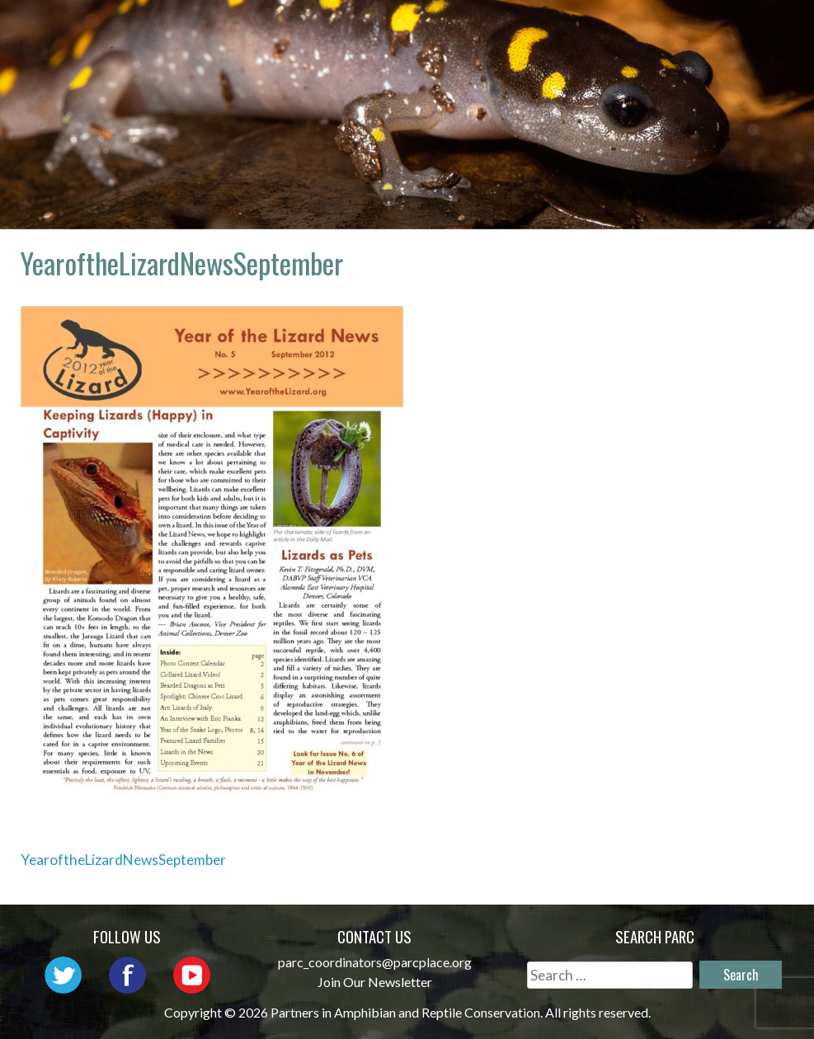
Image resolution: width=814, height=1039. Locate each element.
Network (513, 29)
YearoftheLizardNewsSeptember (123, 859)
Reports (648, 53)
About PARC (401, 29)
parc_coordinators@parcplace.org (375, 962)
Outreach (616, 29)
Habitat (556, 53)
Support (742, 53)
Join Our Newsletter (375, 982)
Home (306, 29)
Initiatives (729, 29)
